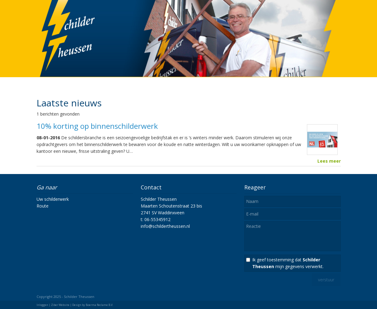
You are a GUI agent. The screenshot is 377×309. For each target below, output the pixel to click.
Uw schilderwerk (53, 199)
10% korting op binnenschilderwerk (97, 126)
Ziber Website (60, 305)
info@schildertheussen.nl (165, 226)
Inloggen (42, 305)
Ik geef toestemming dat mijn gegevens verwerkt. (288, 263)
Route (43, 206)
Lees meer (329, 161)
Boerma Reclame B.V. (99, 305)
